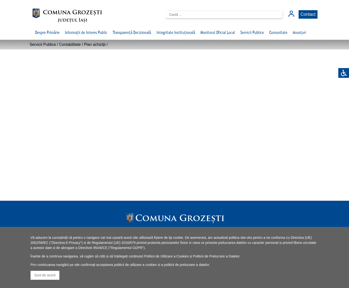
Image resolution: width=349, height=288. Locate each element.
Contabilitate (70, 44)
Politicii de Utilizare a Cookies (166, 256)
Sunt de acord (45, 275)
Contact (308, 14)
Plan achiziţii (94, 44)
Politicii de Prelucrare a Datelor (216, 256)
